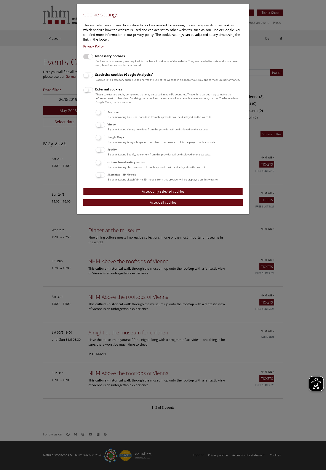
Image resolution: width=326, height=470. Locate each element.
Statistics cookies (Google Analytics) (124, 74)
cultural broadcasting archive (126, 162)
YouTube (113, 112)
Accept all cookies (163, 202)
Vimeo (111, 124)
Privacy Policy (93, 46)
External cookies (108, 89)
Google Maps (115, 137)
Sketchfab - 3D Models (121, 174)
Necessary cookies (110, 56)
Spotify (112, 149)
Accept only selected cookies (163, 191)
